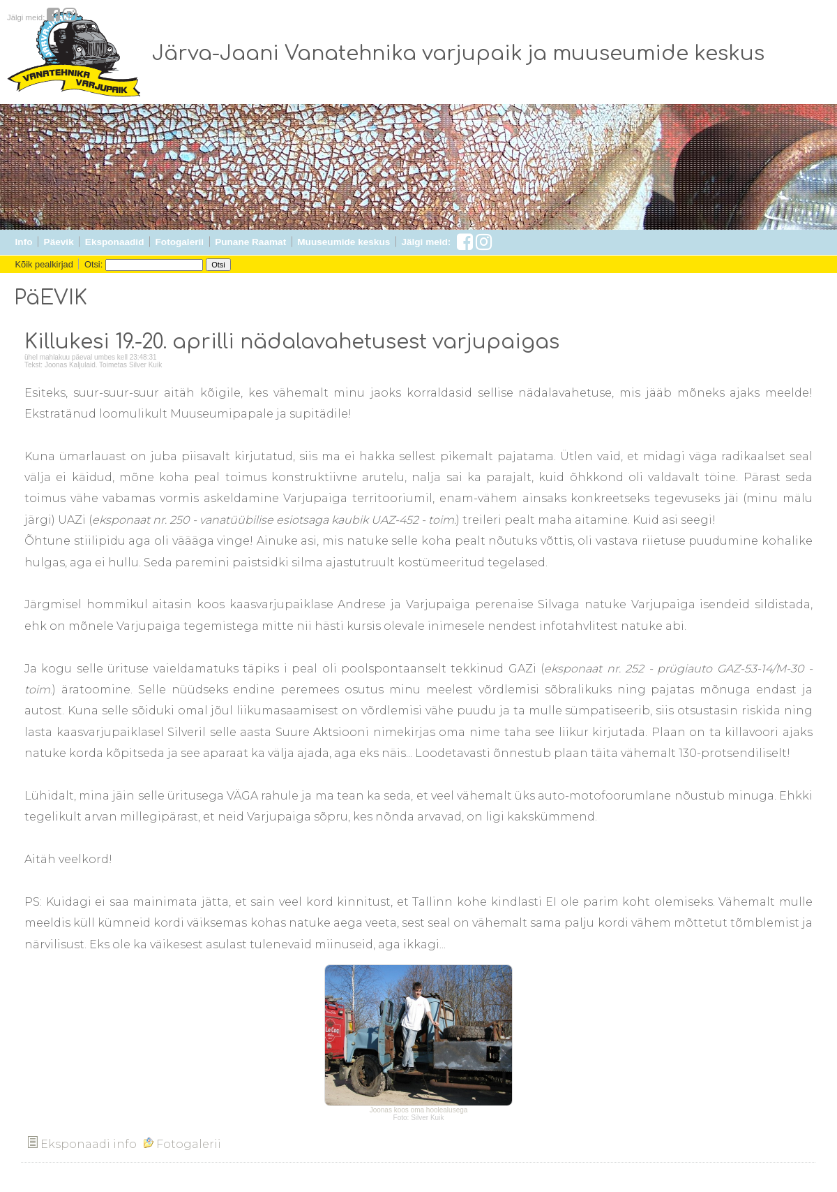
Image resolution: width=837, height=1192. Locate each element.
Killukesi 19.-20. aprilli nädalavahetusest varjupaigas (291, 342)
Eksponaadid (114, 242)
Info (24, 242)
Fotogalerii (180, 242)
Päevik (59, 242)
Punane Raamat (250, 242)
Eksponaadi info (82, 1144)
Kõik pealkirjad (44, 264)
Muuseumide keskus (343, 242)
